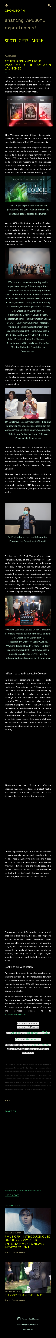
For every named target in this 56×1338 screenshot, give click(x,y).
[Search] (49, 5)
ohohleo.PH (15, 10)
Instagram (31, 1033)
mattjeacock (35, 1324)
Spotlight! (16, 41)
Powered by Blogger (28, 1319)
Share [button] (7, 1100)
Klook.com (12, 1195)
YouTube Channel (37, 1044)
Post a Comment (19, 1252)
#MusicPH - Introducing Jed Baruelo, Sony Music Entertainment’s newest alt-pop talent (27, 1242)
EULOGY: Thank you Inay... (25, 1295)
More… (40, 41)
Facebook (32, 1039)
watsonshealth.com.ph (15, 1014)
